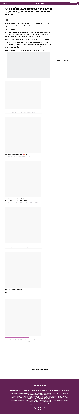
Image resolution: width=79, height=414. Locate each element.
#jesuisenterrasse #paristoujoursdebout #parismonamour (16, 244)
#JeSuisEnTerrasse (9, 109)
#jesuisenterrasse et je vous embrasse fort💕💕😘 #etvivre (16, 154)
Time (13, 29)
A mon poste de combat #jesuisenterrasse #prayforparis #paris (17, 337)
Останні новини (62, 60)
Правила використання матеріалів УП (40, 390)
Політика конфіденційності (25, 390)
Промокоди (66, 390)
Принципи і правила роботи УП (56, 390)
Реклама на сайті (14, 390)
